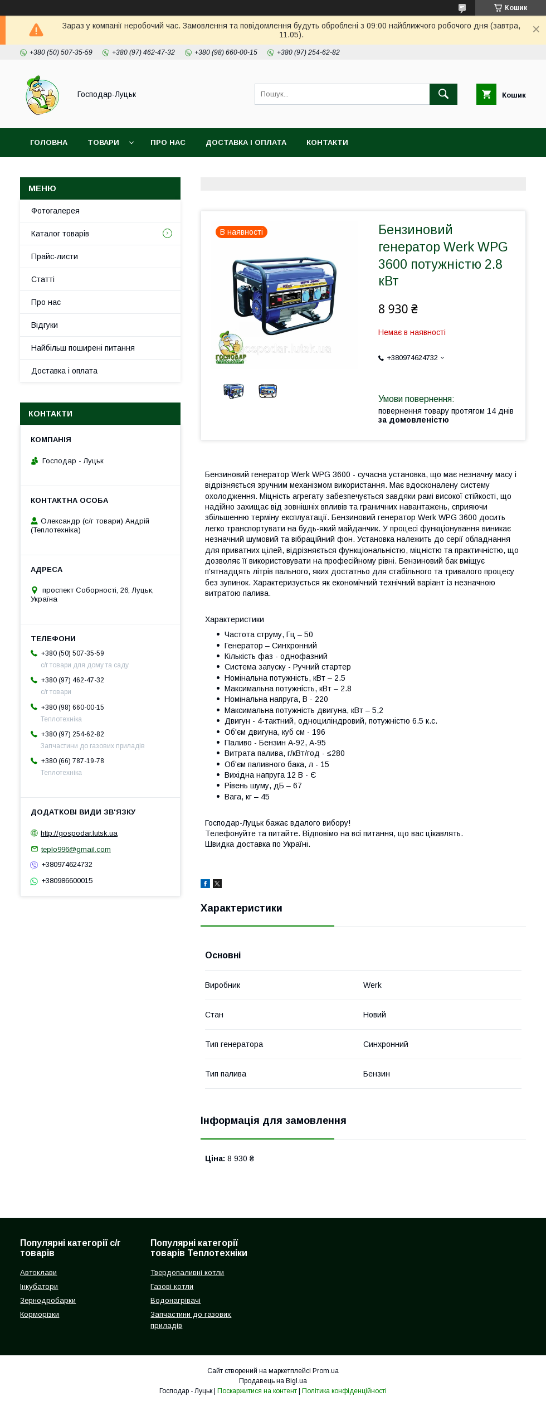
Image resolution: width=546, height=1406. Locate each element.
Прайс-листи (54, 256)
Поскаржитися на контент (257, 1391)
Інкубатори (39, 1286)
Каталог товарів (60, 233)
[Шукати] (443, 94)
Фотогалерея (55, 210)
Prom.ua (326, 1371)
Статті (43, 279)
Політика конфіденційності (344, 1391)
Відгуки (44, 325)
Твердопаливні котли (187, 1272)
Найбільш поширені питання (83, 347)
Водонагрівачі (175, 1300)
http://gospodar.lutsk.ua (79, 833)
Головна (48, 142)
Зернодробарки (48, 1300)
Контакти (327, 142)
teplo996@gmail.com (76, 849)
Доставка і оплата (246, 142)
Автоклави (38, 1272)
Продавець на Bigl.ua (273, 1381)
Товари (103, 142)
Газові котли (171, 1286)
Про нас (168, 142)
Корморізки (39, 1314)
